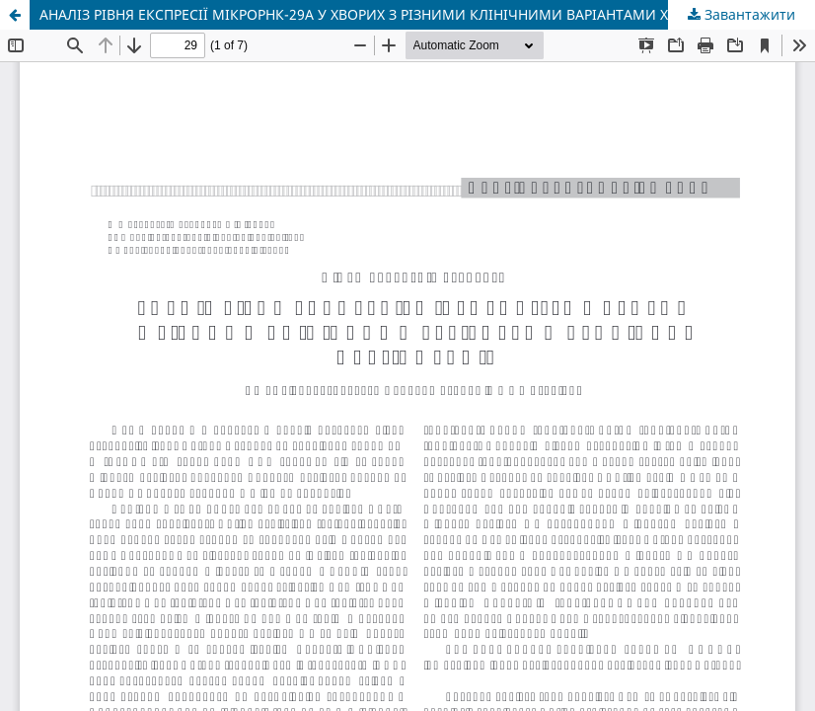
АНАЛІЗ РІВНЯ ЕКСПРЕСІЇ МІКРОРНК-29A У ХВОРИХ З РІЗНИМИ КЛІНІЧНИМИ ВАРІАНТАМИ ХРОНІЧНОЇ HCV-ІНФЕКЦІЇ (427, 14)
